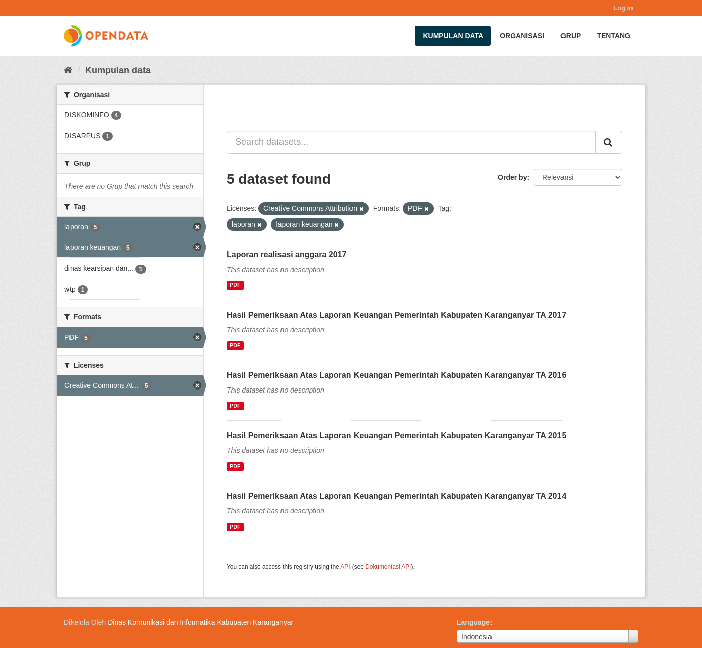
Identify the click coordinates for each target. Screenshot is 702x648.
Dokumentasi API (388, 566)
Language (473, 622)
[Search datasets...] (411, 142)
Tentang (613, 36)
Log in (623, 8)
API (345, 566)
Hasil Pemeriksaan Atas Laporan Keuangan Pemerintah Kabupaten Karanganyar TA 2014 (396, 496)
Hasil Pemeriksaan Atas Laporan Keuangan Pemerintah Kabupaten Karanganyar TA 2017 (396, 315)
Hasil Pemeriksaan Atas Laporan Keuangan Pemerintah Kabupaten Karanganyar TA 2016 (396, 375)
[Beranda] (68, 70)
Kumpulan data (453, 36)
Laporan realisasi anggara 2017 (286, 254)
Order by (512, 177)
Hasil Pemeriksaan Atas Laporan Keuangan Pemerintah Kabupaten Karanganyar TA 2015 (396, 435)
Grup (570, 36)
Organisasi (522, 36)
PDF (235, 285)
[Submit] (608, 142)
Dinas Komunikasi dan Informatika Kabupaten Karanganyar (200, 622)
